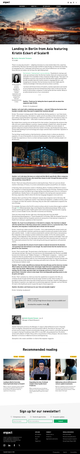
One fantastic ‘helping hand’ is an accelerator (36, 73)
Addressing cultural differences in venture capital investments (65, 383)
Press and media (67, 434)
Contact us (48, 436)
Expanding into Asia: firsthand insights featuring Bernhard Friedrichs (38, 383)
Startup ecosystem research (70, 438)
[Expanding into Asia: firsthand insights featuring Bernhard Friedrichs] (40, 369)
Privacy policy (56, 452)
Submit (60, 421)
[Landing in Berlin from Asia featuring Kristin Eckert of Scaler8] (14, 369)
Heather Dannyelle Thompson (23, 58)
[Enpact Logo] (7, 432)
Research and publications (69, 436)
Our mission (38, 434)
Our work (37, 436)
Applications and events (52, 438)
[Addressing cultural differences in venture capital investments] (66, 369)
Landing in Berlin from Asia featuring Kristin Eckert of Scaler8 (13, 383)
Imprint (65, 452)
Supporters (38, 441)
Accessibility (73, 452)
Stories (58, 6)
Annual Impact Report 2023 (69, 441)
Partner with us (50, 434)
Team (36, 438)
